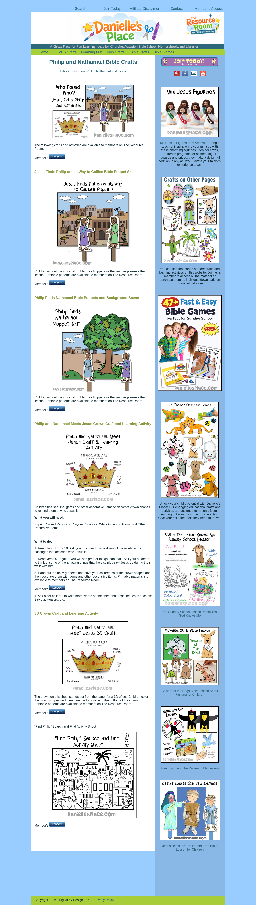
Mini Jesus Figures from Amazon (183, 143)
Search (80, 9)
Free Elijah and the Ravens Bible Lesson (190, 768)
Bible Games (164, 52)
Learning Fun (91, 52)
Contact (176, 9)
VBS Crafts (67, 52)
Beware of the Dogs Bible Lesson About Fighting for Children (190, 692)
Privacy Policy (104, 900)
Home (43, 52)
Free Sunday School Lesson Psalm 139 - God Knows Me (190, 613)
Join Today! (113, 9)
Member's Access (209, 9)
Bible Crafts (139, 52)
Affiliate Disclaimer (144, 9)
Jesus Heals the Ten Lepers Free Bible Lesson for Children (189, 847)
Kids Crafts (115, 52)
